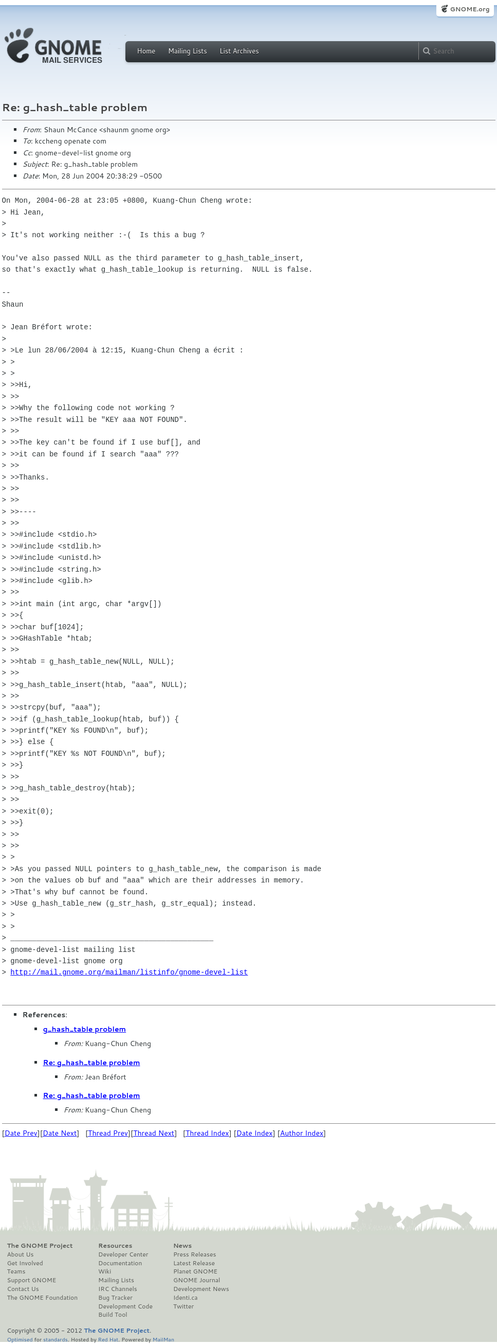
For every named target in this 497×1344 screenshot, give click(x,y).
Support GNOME (32, 1280)
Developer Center (123, 1254)
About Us (20, 1254)
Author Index (301, 1133)
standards (55, 1339)
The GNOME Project (40, 1246)
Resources (115, 1246)
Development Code (125, 1306)
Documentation (120, 1263)
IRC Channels (117, 1289)
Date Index (254, 1133)
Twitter (183, 1306)
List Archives (239, 51)
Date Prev (21, 1133)
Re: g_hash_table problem (91, 1062)
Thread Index (207, 1133)
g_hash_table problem (84, 1029)
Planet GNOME (195, 1271)
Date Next (60, 1133)
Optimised (20, 1339)
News (182, 1246)
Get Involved (25, 1263)
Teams (16, 1271)
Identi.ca (185, 1298)
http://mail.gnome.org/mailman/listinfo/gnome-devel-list (129, 972)
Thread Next (153, 1133)
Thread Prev (108, 1133)
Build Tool (112, 1315)
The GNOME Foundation (42, 1298)
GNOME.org (469, 9)
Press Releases (194, 1254)
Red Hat (108, 1339)
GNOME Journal (196, 1280)
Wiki (104, 1271)
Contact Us (23, 1289)
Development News (201, 1289)
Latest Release (194, 1263)
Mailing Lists (187, 51)
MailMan (163, 1339)
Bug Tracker (115, 1298)
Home (146, 51)
